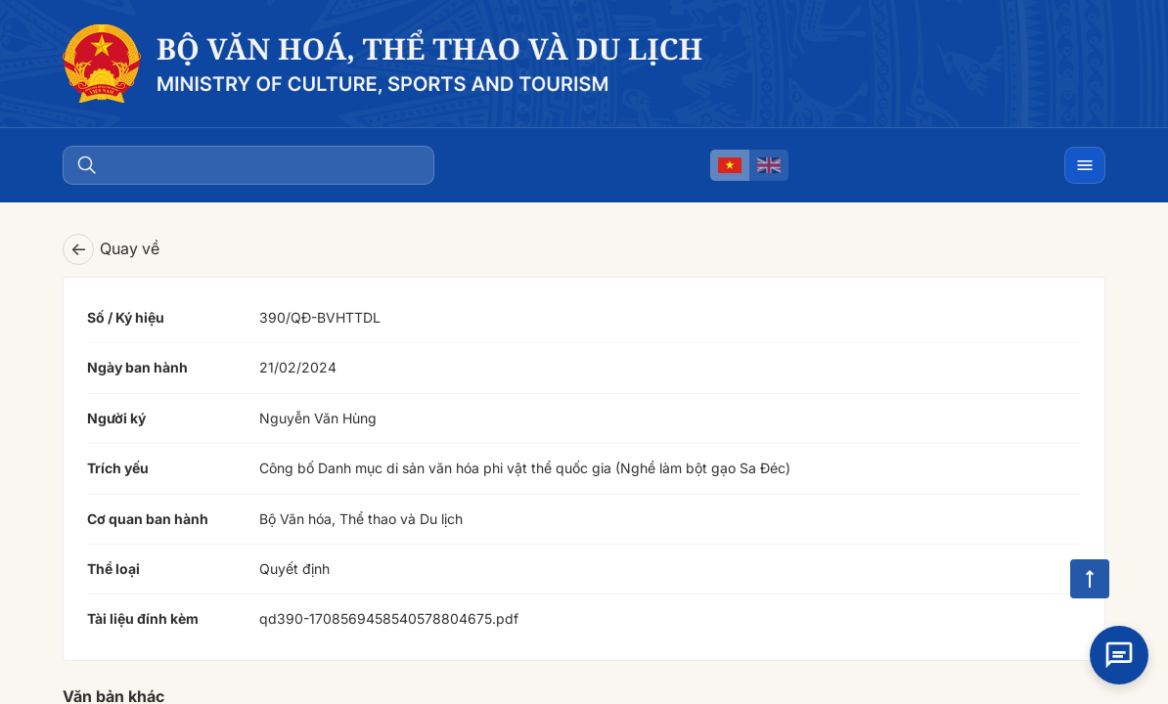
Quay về (111, 249)
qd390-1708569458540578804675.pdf (388, 618)
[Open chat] (1119, 652)
